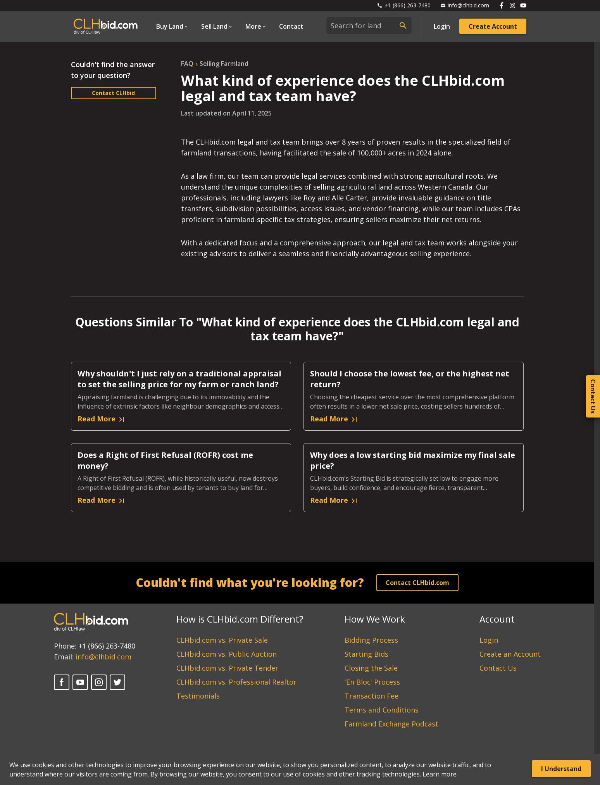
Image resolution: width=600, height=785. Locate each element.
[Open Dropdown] (172, 26)
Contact (291, 26)
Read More (102, 419)
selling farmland (224, 63)
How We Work (375, 618)
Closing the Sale (371, 668)
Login (442, 26)
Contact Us (498, 668)
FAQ (187, 63)
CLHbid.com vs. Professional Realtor (236, 682)
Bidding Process (371, 640)
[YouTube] (80, 682)
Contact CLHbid (113, 93)
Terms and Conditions (382, 709)
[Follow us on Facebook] (501, 5)
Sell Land (214, 26)
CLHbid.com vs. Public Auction (226, 654)
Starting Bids (366, 654)
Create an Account (510, 654)
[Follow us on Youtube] (523, 5)
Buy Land (169, 26)
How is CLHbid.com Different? (239, 618)
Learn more (439, 774)
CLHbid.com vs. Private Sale (222, 640)
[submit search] (403, 25)
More (253, 26)
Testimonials (198, 695)
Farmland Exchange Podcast (391, 723)
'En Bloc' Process (372, 682)
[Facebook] (61, 682)
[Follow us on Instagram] (512, 5)
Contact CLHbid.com (417, 582)
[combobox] (369, 25)
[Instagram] (99, 682)
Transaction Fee (371, 695)
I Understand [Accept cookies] (561, 768)
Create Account (493, 26)
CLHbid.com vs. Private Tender (227, 668)
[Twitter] (117, 682)
